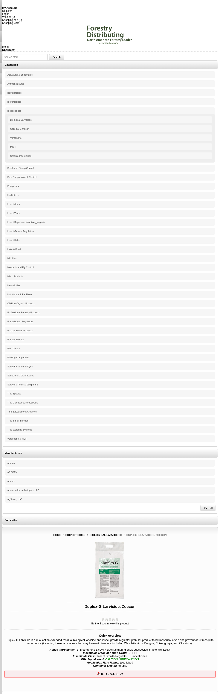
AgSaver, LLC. (15, 499)
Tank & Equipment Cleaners (22, 411)
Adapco (11, 481)
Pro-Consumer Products (20, 330)
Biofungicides (14, 101)
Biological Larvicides (21, 120)
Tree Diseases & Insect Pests (22, 402)
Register (7, 10)
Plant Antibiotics (15, 339)
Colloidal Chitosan (19, 129)
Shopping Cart (10, 22)
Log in (5, 13)
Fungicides (13, 186)
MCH (12, 147)
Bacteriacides (14, 92)
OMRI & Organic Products (21, 303)
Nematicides (13, 285)
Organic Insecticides (20, 156)
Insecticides (13, 204)
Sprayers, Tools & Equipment (22, 384)
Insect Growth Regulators (20, 231)
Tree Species (14, 393)
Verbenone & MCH (17, 438)
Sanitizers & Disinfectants (20, 375)
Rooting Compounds (18, 357)
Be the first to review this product (110, 623)
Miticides (12, 258)
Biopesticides (14, 111)
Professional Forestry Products (23, 312)
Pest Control (13, 348)
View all (208, 508)
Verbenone (15, 138)
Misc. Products (15, 276)
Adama (11, 463)
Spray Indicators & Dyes (20, 366)
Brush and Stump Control (20, 168)
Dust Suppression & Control (22, 177)
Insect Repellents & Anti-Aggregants (26, 222)
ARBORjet (12, 472)
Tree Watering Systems (19, 429)
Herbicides (12, 195)
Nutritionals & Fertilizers (19, 294)
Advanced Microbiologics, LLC (23, 490)
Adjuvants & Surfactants (19, 74)
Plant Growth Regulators (20, 321)
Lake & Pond (14, 249)
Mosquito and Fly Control (20, 267)
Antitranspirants (15, 83)
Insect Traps (13, 213)
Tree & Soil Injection (17, 420)
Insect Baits (13, 240)
